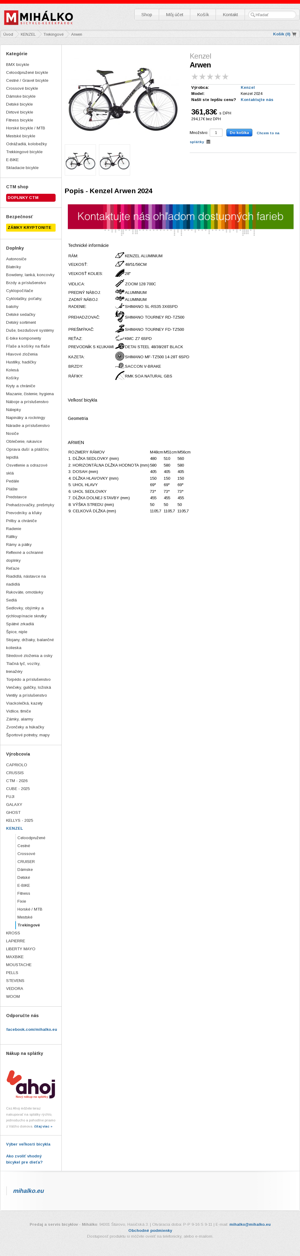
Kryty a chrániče (20, 386)
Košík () (282, 34)
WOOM (13, 996)
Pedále (12, 481)
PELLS (12, 972)
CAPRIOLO (16, 765)
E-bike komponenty (23, 338)
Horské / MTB (29, 909)
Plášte (11, 489)
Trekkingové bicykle (24, 152)
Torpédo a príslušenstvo (28, 679)
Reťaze (12, 568)
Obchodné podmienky (150, 1230)
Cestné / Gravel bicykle (27, 80)
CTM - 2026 (16, 780)
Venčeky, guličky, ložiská (28, 687)
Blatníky (13, 267)
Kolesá (12, 370)
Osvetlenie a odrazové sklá (26, 469)
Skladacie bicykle (22, 167)
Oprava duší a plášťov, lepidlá (27, 453)
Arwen (76, 34)
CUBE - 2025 (18, 788)
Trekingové (28, 925)
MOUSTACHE (18, 964)
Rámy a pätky (19, 544)
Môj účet (174, 14)
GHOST (13, 812)
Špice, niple (16, 632)
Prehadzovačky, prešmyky (30, 505)
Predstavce (16, 497)
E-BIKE (12, 159)
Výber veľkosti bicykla (28, 1144)
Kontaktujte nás (257, 99)
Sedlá (11, 600)
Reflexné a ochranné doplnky (24, 556)
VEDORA (14, 988)
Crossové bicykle (22, 88)
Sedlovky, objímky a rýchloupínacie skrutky (26, 612)
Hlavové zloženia (22, 354)
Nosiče (12, 433)
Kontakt (230, 14)
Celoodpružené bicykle (27, 72)
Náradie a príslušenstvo (28, 425)
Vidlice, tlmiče (18, 711)
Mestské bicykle (20, 136)
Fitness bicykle (19, 120)
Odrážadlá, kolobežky (26, 144)
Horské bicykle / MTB (25, 128)
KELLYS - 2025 (19, 820)
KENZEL (14, 828)
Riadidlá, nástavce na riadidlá (26, 580)
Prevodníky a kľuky (24, 513)
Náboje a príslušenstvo (27, 401)
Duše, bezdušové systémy (30, 330)
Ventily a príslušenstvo (26, 695)
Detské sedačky (20, 314)
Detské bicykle (19, 104)
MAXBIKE (15, 957)
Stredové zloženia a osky (29, 655)
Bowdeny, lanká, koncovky (30, 274)
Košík (203, 14)
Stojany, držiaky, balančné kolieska (30, 643)
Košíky (12, 378)
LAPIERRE (15, 941)
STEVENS (15, 980)
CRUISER (26, 861)
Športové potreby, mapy (28, 735)
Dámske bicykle (20, 96)
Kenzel (248, 87)
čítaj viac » (43, 1126)
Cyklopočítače (19, 290)
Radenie (13, 528)
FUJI (10, 796)
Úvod (8, 34)
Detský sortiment (21, 322)
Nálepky (13, 409)
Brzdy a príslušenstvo (26, 282)
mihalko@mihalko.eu (250, 1224)
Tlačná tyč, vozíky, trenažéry (23, 667)
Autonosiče (16, 259)
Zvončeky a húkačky (25, 727)
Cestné (23, 845)
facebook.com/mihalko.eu (31, 1029)
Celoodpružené (31, 838)
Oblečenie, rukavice (24, 441)
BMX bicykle (17, 64)
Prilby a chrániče (21, 520)
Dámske (25, 869)
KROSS (13, 933)
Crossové (26, 853)
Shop (146, 14)
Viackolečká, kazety (24, 703)
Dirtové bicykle (19, 112)
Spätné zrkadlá (20, 624)
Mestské (24, 917)
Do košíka (239, 132)
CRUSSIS (15, 773)
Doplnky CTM (23, 197)
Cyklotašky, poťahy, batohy (24, 302)
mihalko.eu (28, 1190)
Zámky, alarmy (19, 719)
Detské (23, 877)
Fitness (23, 893)
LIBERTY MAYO (20, 949)
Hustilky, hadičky (21, 362)
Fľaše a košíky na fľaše (28, 346)
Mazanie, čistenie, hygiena (30, 394)
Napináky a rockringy (25, 417)
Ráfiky (11, 536)
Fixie (21, 901)
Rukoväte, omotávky (24, 592)
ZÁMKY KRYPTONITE (29, 227)
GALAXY (14, 804)
